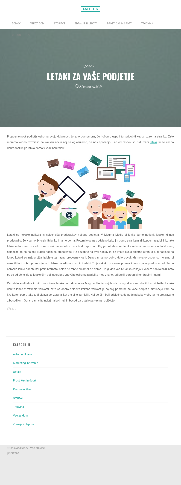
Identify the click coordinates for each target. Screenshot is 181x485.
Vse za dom (20, 415)
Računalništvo (22, 389)
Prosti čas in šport (24, 380)
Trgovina (18, 407)
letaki (153, 142)
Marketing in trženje (25, 363)
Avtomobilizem (22, 354)
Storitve (88, 66)
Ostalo (17, 372)
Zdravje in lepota (23, 424)
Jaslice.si (90, 9)
